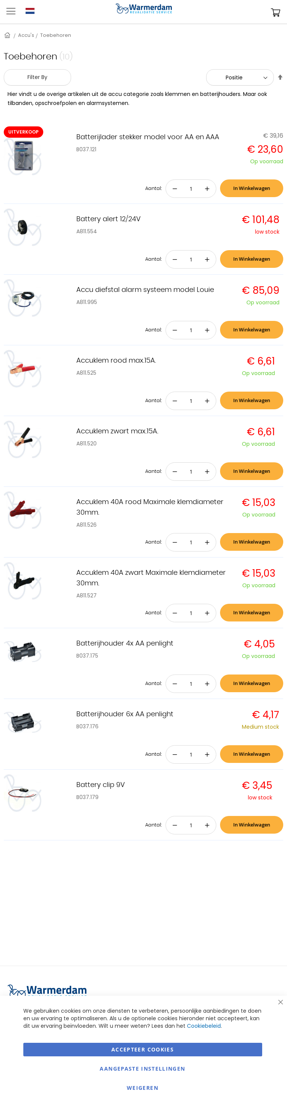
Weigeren (142, 1087)
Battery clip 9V (100, 785)
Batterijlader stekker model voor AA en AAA (147, 137)
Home (8, 35)
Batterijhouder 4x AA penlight (124, 643)
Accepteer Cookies (142, 1049)
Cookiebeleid (204, 1026)
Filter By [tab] (37, 77)
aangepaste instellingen (142, 1068)
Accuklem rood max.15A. (116, 360)
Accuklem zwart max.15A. (117, 431)
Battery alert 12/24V (108, 219)
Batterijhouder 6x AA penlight (124, 714)
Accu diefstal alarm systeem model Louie (145, 290)
